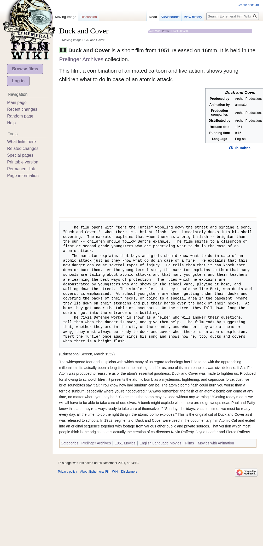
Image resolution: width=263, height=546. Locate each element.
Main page (17, 102)
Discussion (88, 17)
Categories (70, 443)
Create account (248, 5)
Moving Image (66, 17)
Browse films (25, 69)
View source (170, 17)
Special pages (20, 155)
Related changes (22, 148)
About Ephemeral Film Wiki (99, 471)
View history (193, 17)
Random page (20, 116)
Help (11, 123)
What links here (21, 141)
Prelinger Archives (81, 59)
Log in (18, 81)
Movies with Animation (216, 443)
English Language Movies (160, 443)
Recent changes (22, 109)
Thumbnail (241, 148)
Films (189, 443)
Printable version (22, 162)
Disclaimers (129, 471)
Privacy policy (67, 471)
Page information (23, 175)
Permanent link (21, 169)
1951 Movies (125, 443)
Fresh (165, 31)
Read (153, 17)
